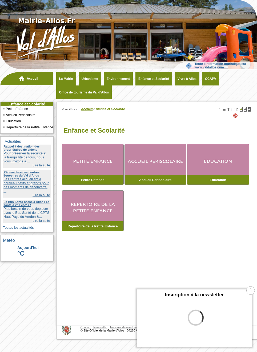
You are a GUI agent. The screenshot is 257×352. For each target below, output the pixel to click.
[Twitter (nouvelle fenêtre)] (242, 115)
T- (236, 109)
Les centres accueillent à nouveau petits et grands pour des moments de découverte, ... (26, 185)
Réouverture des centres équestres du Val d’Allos (21, 174)
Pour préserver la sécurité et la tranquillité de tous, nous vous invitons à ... (24, 157)
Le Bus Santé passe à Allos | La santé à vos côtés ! (26, 203)
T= (222, 109)
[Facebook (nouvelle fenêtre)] (248, 115)
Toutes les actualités (18, 228)
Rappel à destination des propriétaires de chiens (21, 148)
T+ (230, 109)
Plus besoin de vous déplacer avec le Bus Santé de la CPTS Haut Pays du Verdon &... (26, 213)
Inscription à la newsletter (194, 294)
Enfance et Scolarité (27, 104)
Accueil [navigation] (32, 78)
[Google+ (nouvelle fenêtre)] (235, 115)
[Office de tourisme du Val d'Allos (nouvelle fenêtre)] (82, 92)
